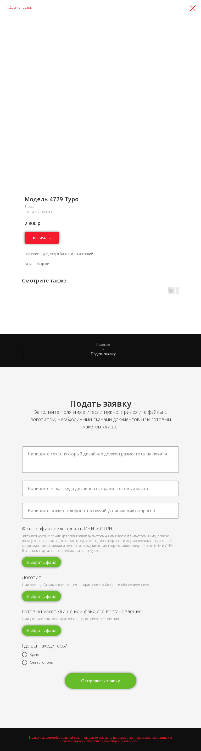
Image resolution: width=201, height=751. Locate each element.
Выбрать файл (41, 562)
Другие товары (20, 7)
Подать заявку (103, 354)
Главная (103, 344)
